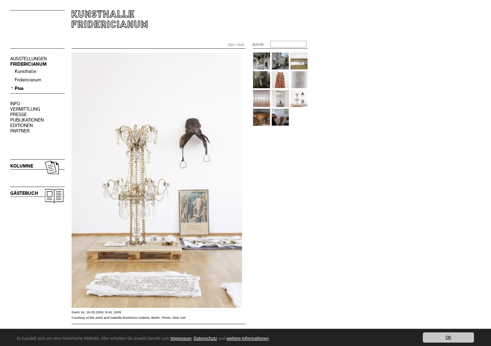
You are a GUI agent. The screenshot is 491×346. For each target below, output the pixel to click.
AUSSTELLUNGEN (28, 58)
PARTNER (20, 130)
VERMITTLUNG (25, 109)
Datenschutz (205, 338)
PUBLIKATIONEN (27, 120)
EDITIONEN (21, 125)
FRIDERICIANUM (28, 64)
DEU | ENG (236, 45)
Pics (19, 88)
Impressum (180, 338)
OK (448, 337)
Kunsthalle (25, 71)
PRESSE (18, 114)
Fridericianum (28, 79)
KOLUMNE (21, 166)
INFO (15, 103)
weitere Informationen (247, 338)
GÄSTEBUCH (24, 193)
